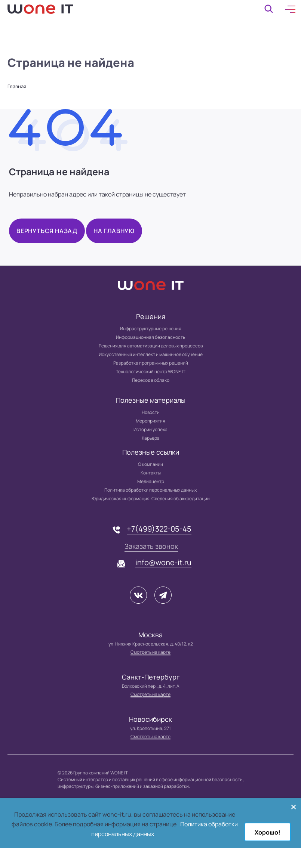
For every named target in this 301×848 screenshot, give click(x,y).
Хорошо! (267, 832)
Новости (151, 412)
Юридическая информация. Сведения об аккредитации (151, 498)
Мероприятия (150, 421)
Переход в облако (150, 380)
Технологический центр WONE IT (150, 371)
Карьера (151, 438)
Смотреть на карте (150, 652)
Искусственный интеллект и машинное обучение (151, 354)
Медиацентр (150, 481)
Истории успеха (150, 429)
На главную (114, 231)
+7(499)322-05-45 (159, 529)
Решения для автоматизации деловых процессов (151, 346)
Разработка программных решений (150, 363)
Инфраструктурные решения (150, 328)
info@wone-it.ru (163, 562)
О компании (150, 464)
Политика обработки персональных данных (150, 490)
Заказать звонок (151, 546)
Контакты (151, 473)
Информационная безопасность (150, 337)
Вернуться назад (46, 231)
